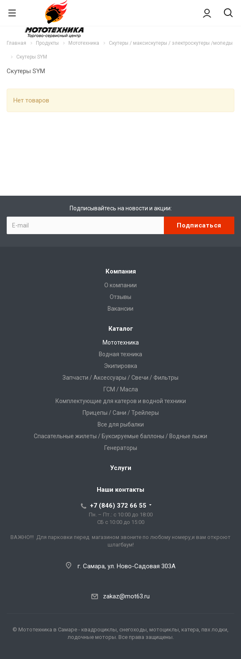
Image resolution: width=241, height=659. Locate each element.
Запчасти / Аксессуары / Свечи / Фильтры (120, 377)
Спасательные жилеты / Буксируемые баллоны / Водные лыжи (120, 436)
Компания (120, 271)
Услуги (120, 468)
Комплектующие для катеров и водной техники (120, 401)
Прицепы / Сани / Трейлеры (121, 412)
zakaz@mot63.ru (126, 596)
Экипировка (120, 366)
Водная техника (120, 354)
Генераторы (120, 447)
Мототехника (121, 342)
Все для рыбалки (121, 424)
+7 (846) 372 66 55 (118, 505)
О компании (120, 285)
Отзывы (120, 297)
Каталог (120, 328)
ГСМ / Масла (120, 389)
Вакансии (120, 308)
